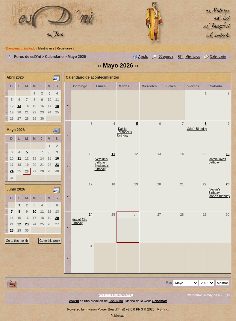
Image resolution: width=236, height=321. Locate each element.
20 (57, 218)
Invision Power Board (101, 309)
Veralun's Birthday (101, 161)
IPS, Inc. (162, 309)
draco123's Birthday (79, 221)
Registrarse (64, 48)
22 (19, 224)
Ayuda (143, 56)
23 (57, 164)
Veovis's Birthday (214, 191)
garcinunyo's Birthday (217, 161)
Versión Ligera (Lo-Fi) (116, 295)
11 (19, 158)
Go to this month (17, 240)
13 (19, 106)
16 (57, 158)
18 (57, 106)
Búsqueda (165, 56)
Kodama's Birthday (102, 167)
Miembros (192, 56)
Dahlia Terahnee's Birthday (124, 132)
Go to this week (50, 240)
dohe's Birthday (219, 196)
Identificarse (46, 48)
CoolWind (116, 301)
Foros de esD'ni (27, 57)
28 (11, 230)
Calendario (54, 57)
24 (11, 171)
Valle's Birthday (197, 128)
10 (34, 211)
